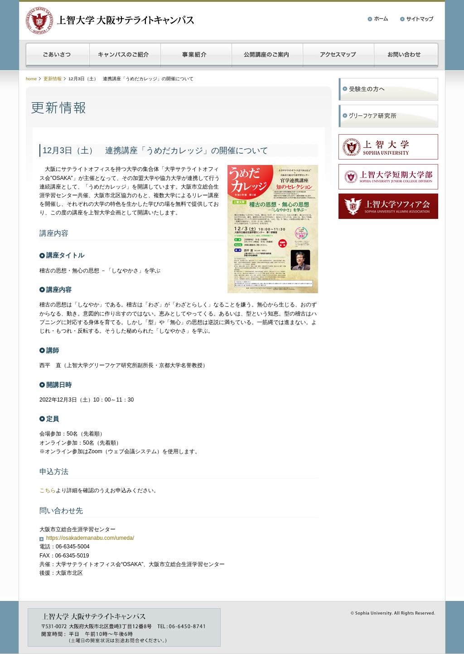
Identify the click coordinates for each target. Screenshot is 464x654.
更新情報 (53, 78)
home (31, 78)
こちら (47, 490)
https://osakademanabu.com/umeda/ (90, 538)
